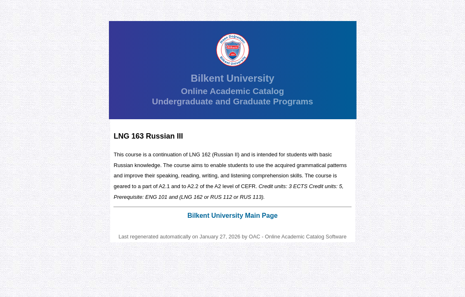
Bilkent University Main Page (232, 215)
